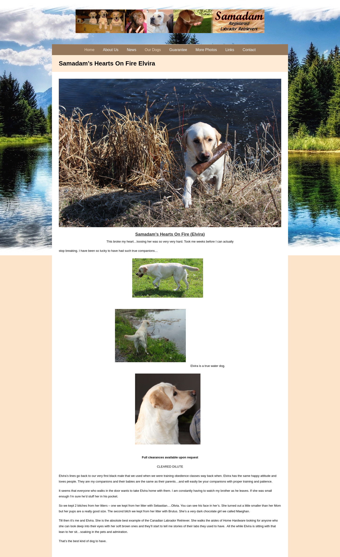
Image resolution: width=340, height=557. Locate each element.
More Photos (206, 50)
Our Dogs (153, 50)
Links (229, 50)
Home (89, 50)
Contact (248, 50)
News (131, 50)
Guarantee (178, 50)
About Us (111, 50)
